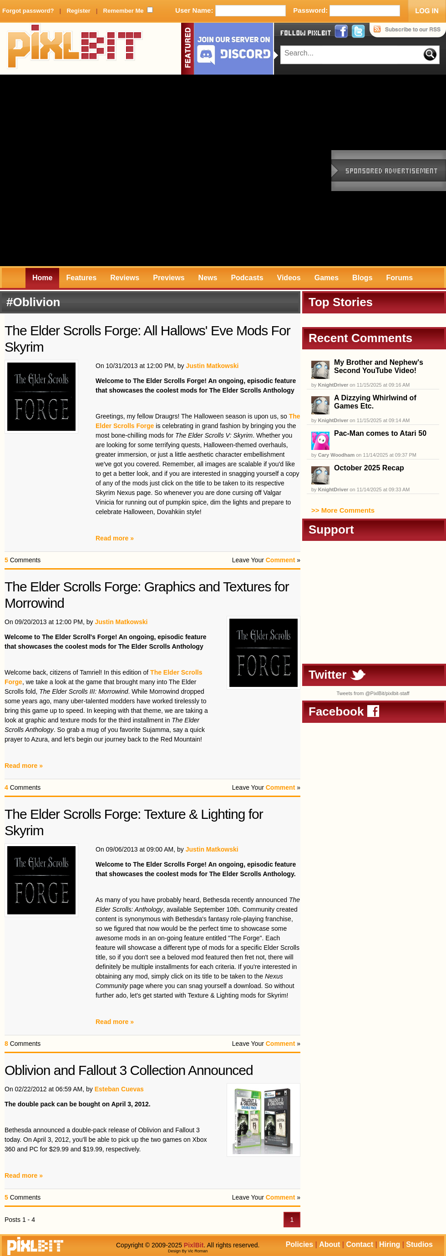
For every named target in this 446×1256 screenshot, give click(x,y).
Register (78, 10)
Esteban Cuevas (119, 1089)
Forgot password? (28, 10)
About (329, 1244)
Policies (299, 1244)
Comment (280, 560)
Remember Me (123, 10)
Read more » (115, 538)
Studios (419, 1244)
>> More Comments (343, 510)
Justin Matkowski (212, 365)
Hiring (389, 1244)
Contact (359, 1244)
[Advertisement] (96, 170)
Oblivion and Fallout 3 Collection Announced (129, 1070)
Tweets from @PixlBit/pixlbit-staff (372, 693)
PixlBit (75, 49)
